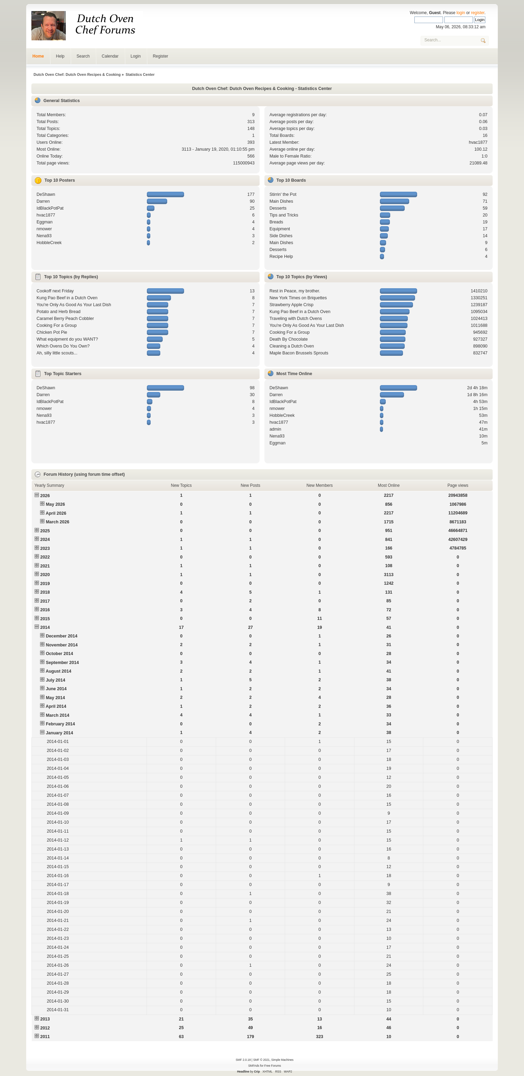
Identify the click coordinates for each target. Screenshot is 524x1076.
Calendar (110, 56)
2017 (45, 601)
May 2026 (55, 504)
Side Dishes (281, 235)
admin (275, 429)
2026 (45, 495)
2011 (45, 1036)
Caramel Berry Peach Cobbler (65, 318)
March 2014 (57, 715)
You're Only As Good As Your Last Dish (74, 304)
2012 (45, 1028)
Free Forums (272, 1065)
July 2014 (55, 680)
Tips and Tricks (284, 215)
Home (38, 56)
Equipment (280, 229)
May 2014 (55, 697)
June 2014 (56, 688)
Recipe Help (281, 256)
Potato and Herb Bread (59, 311)
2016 (45, 609)
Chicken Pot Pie (52, 332)
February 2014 (60, 724)
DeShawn (46, 194)
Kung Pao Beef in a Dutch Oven (67, 297)
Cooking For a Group (57, 325)
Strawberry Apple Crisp (292, 304)
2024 (45, 539)
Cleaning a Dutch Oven (292, 346)
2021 (45, 566)
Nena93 (44, 235)
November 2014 (62, 645)
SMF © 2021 (261, 1060)
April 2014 (56, 706)
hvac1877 (478, 142)
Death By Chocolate (289, 339)
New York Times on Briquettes (298, 297)
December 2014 (62, 636)
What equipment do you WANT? (67, 339)
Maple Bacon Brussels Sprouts (299, 353)
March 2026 (57, 522)
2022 (45, 557)
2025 (45, 531)
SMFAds (253, 1065)
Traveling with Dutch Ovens (296, 318)
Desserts (278, 208)
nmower (44, 229)
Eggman (44, 222)
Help (60, 56)
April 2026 (56, 513)
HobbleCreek (49, 242)
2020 (45, 574)
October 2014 (59, 653)
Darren (43, 201)
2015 (45, 618)
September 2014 (62, 662)
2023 (45, 548)
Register (160, 56)
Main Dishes (281, 201)
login (460, 12)
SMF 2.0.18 (243, 1060)
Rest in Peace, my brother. (295, 291)
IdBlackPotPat (50, 208)
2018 (45, 592)
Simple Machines (282, 1060)
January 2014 (59, 733)
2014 (45, 627)
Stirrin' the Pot (283, 194)
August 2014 (58, 671)
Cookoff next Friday (55, 291)
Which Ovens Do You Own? (63, 346)
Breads (276, 222)
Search (83, 56)
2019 (45, 583)
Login (136, 56)
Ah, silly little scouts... (57, 353)
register (477, 12)
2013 (45, 1019)
